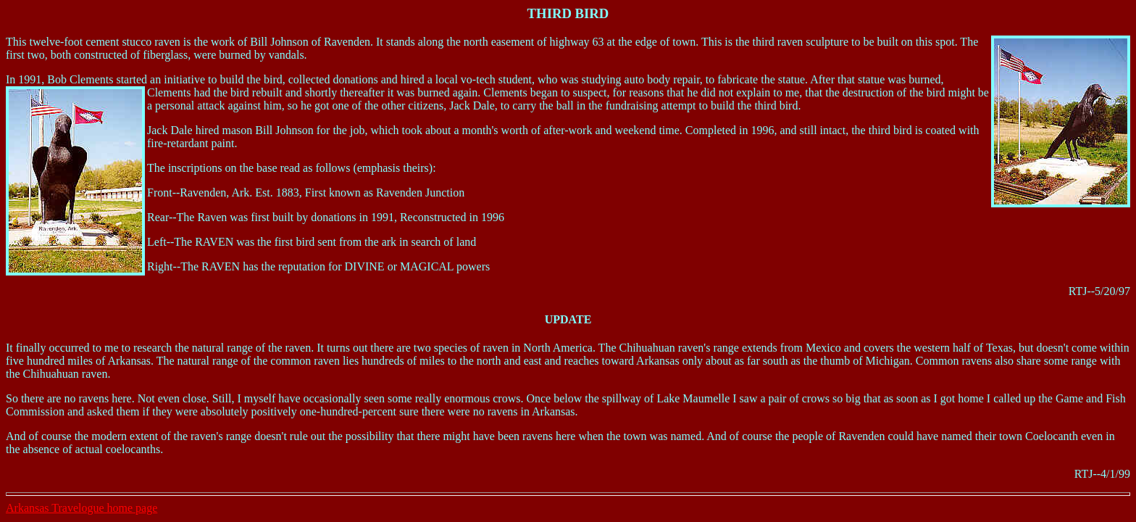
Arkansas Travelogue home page (81, 508)
